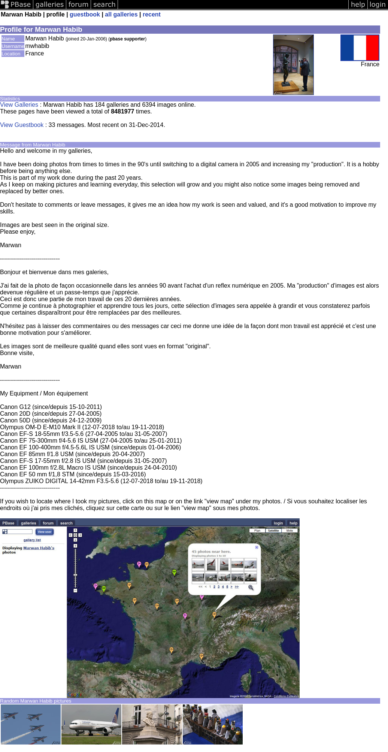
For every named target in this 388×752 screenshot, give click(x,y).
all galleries (121, 14)
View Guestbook (21, 125)
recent (152, 14)
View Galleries (19, 104)
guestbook (85, 14)
